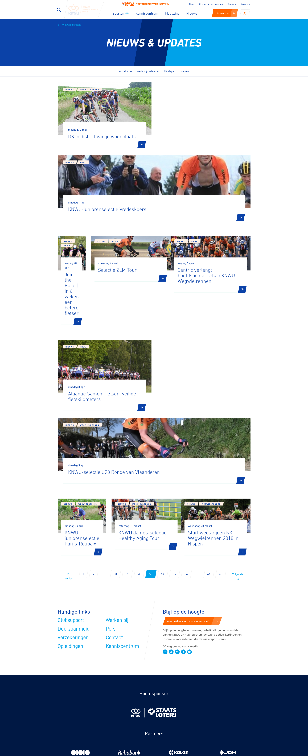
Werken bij (117, 476)
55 (174, 430)
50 (115, 430)
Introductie (125, 71)
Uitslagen (169, 71)
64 (208, 430)
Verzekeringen (73, 493)
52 (139, 430)
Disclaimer (198, 752)
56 (186, 430)
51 (127, 430)
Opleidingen (70, 502)
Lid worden (225, 13)
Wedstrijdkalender (148, 71)
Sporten (120, 13)
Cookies (182, 752)
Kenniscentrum (146, 13)
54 (162, 430)
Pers (111, 484)
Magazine (172, 13)
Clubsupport (71, 476)
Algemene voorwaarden (238, 752)
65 (220, 430)
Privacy (214, 752)
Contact (232, 4)
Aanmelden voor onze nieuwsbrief (192, 477)
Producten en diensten (211, 4)
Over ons (245, 4)
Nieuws (192, 13)
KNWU (182, 96)
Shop (191, 4)
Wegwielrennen (69, 24)
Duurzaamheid (73, 484)
